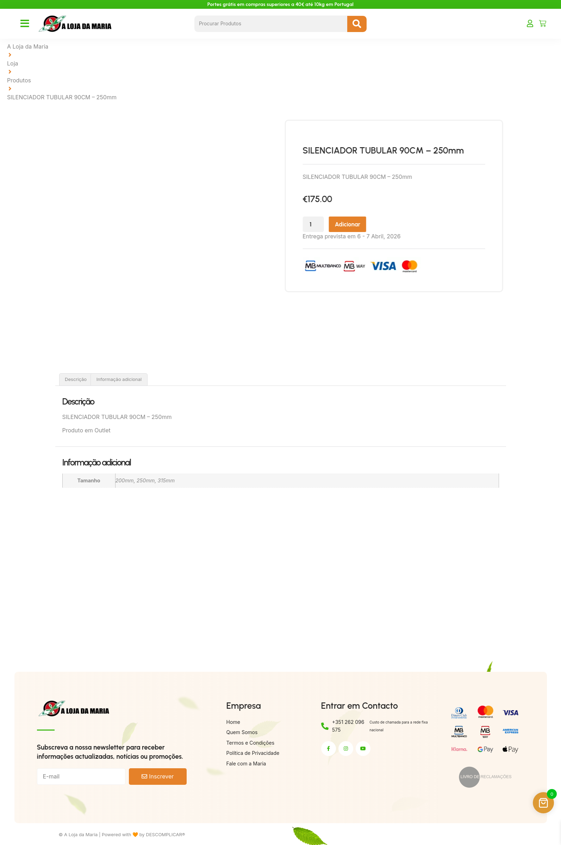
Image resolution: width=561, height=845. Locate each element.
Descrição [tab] (76, 379)
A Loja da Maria (27, 46)
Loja (12, 63)
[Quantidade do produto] (331, 225)
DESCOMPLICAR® (165, 834)
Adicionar (368, 225)
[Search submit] (357, 24)
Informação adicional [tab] (119, 379)
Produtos (19, 80)
